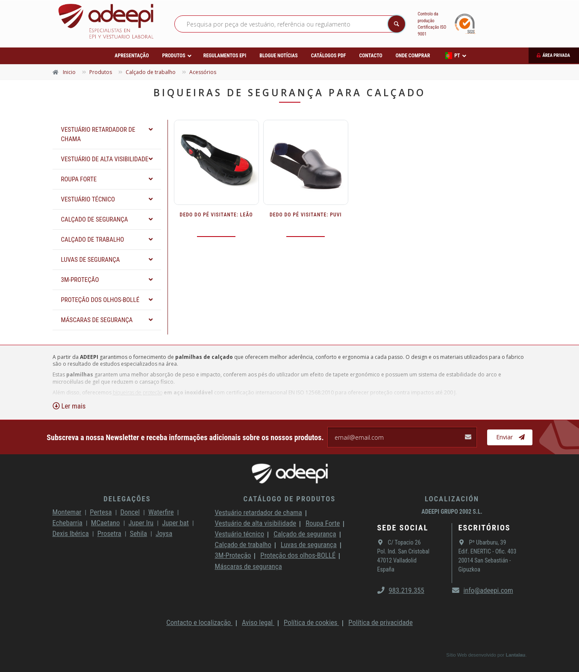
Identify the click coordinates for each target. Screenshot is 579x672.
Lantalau (515, 654)
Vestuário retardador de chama (258, 512)
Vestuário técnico (240, 534)
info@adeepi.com (482, 590)
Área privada (556, 55)
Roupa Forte (323, 523)
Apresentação (132, 56)
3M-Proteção (233, 555)
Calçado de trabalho (243, 544)
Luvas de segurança (309, 544)
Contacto (370, 56)
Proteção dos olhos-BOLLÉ (297, 555)
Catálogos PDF (328, 56)
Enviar (510, 437)
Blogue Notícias (278, 56)
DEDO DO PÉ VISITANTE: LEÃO (216, 215)
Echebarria (67, 522)
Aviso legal (258, 622)
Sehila (138, 533)
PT (452, 55)
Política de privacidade (380, 622)
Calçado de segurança (304, 534)
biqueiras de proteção (137, 392)
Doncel (130, 512)
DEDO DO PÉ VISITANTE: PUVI (306, 215)
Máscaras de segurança (248, 566)
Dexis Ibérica (71, 533)
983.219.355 (400, 590)
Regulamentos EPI (224, 56)
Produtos (173, 56)
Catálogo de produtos (290, 498)
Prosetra (109, 533)
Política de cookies (311, 622)
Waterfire (161, 512)
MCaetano (105, 522)
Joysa (164, 533)
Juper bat (175, 522)
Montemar (67, 512)
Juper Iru (140, 522)
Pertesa (101, 512)
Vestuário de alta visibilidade (256, 523)
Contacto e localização (199, 622)
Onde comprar (413, 56)
